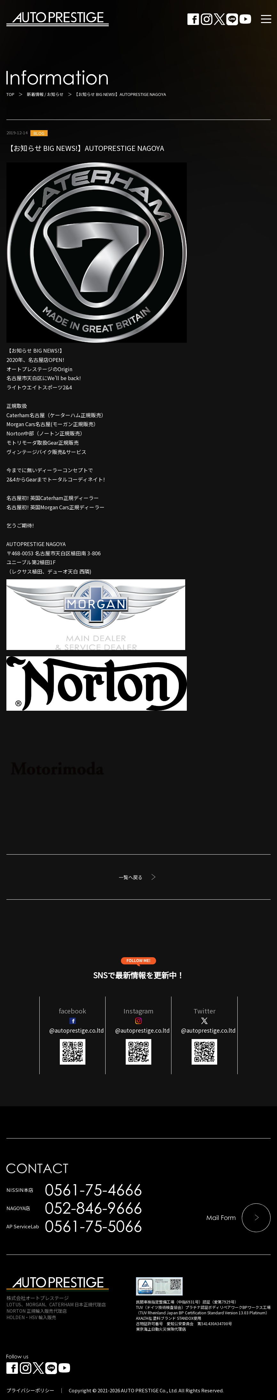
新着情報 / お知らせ (45, 94)
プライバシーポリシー (30, 1390)
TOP (10, 94)
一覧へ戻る (131, 877)
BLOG (39, 133)
